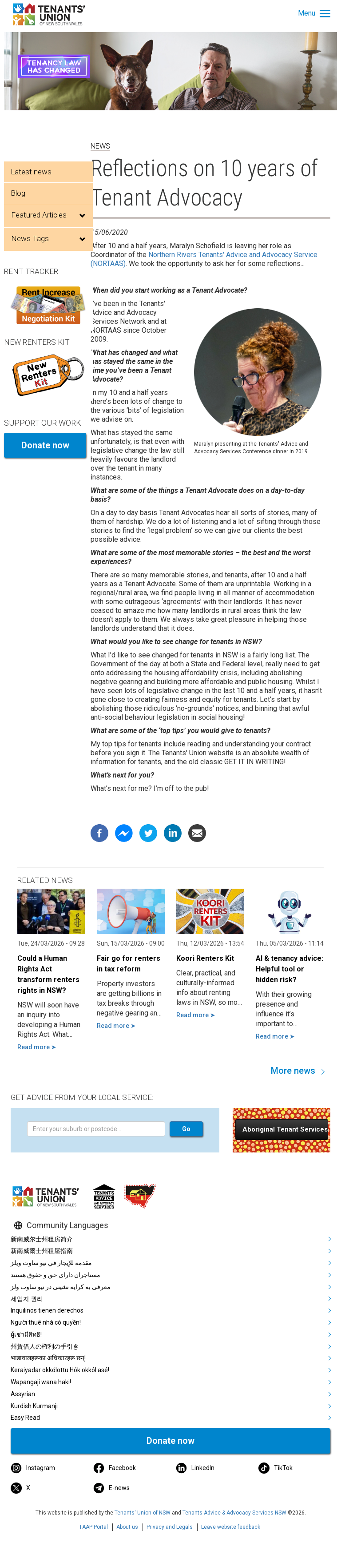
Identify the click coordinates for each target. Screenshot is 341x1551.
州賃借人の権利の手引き (45, 1346)
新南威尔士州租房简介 (42, 1239)
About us (127, 1527)
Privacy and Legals (170, 1527)
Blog (18, 193)
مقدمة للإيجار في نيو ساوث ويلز (51, 1262)
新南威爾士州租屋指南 (42, 1250)
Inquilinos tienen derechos (47, 1310)
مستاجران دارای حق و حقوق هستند (55, 1274)
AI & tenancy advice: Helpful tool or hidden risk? (289, 969)
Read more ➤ (36, 1047)
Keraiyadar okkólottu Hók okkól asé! (60, 1370)
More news (293, 1070)
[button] (281, 1129)
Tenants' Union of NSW (142, 1513)
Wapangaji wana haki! (41, 1382)
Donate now (45, 445)
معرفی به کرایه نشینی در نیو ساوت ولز (61, 1286)
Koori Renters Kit (205, 958)
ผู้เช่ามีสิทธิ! (26, 1334)
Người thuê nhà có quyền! (46, 1322)
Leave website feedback (230, 1527)
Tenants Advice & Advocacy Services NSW (234, 1513)
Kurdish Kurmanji (34, 1406)
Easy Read (25, 1417)
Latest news (31, 171)
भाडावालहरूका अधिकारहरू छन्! (48, 1358)
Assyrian (23, 1394)
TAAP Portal (93, 1527)
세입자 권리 (27, 1298)
